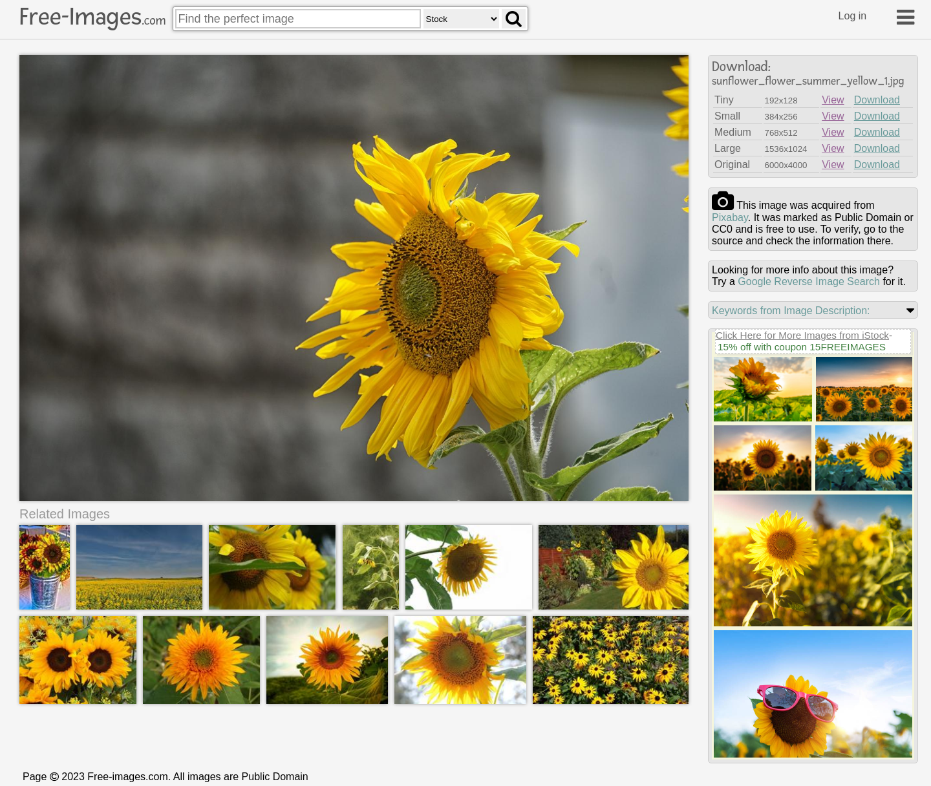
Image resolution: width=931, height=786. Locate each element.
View (833, 99)
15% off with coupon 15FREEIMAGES (802, 346)
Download (877, 99)
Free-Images (92, 17)
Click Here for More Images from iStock (802, 335)
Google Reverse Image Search (809, 281)
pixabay (730, 217)
